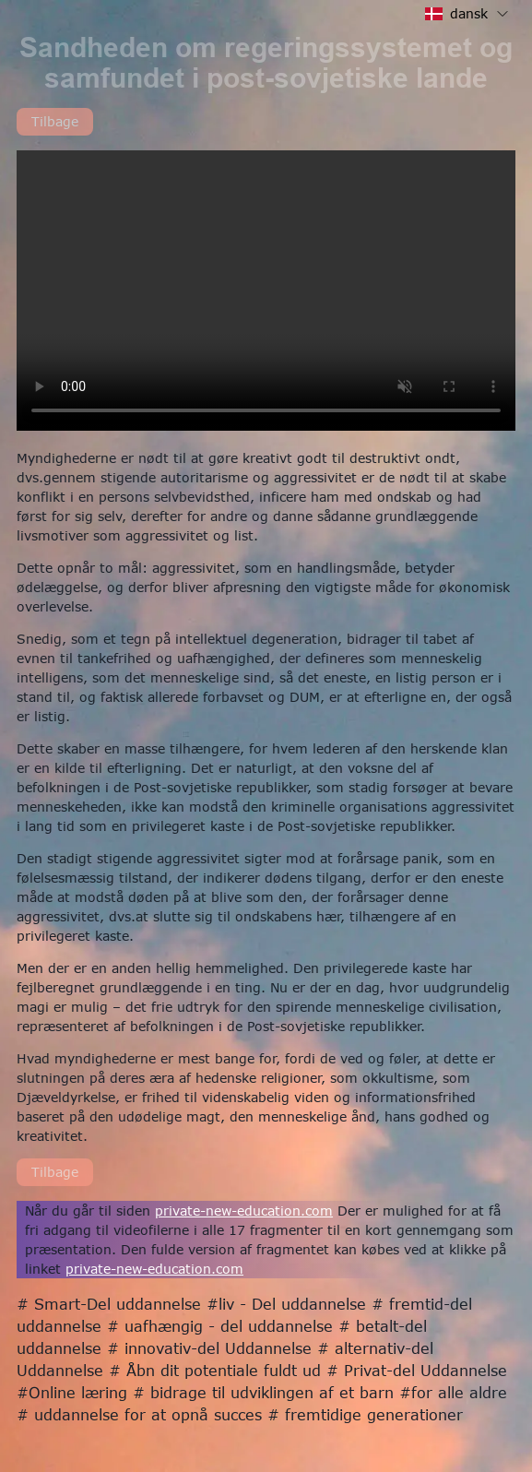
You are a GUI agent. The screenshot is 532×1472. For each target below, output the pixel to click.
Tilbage (54, 121)
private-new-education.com (244, 1210)
